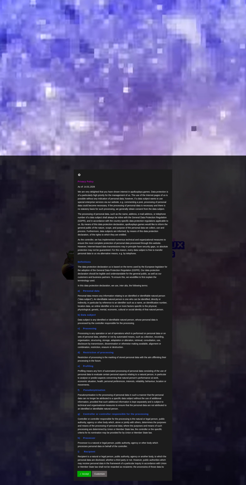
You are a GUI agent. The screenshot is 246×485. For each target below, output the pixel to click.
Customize (99, 318)
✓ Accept (84, 318)
